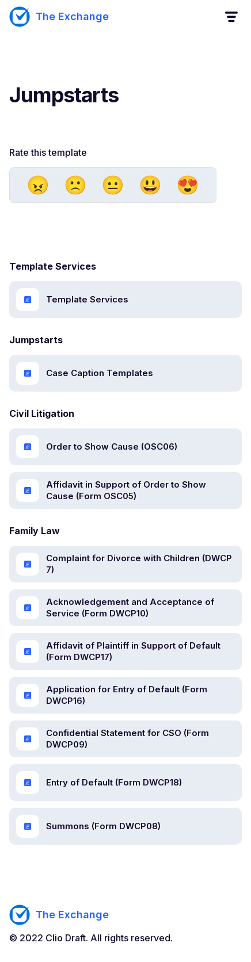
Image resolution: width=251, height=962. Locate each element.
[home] (59, 16)
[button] (230, 17)
